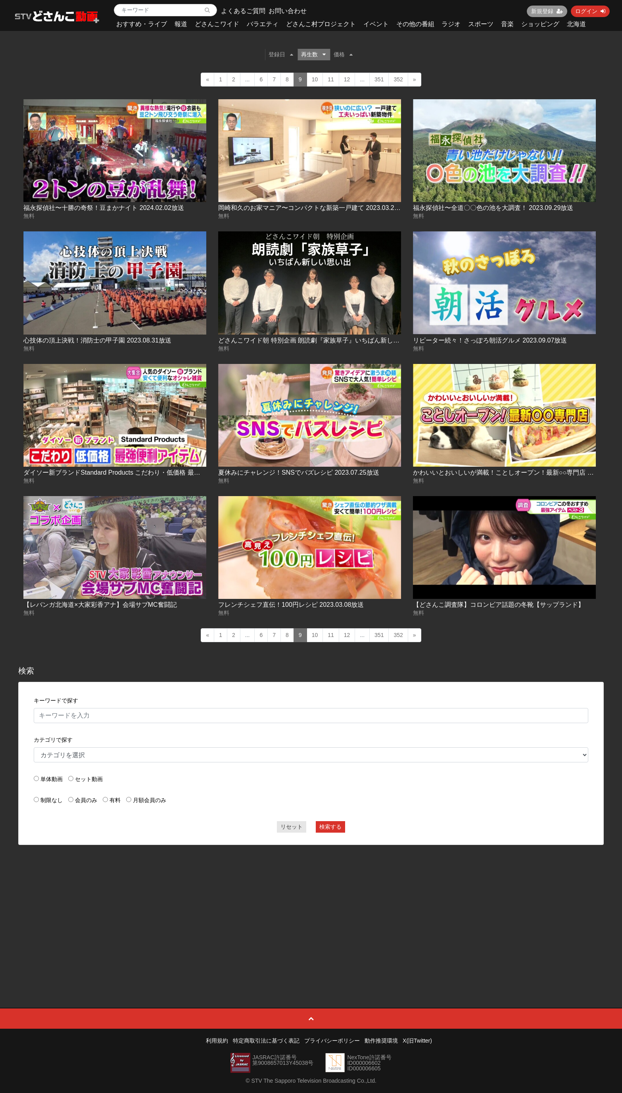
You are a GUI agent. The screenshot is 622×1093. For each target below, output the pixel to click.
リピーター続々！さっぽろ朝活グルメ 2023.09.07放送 (490, 340)
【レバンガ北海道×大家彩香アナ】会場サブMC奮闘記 (100, 604)
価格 (343, 54)
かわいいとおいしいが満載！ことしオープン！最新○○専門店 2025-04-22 (516, 472)
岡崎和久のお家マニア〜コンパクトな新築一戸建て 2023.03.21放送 (314, 207)
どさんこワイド (217, 24)
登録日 (281, 54)
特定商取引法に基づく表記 (266, 1040)
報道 (181, 24)
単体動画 (51, 779)
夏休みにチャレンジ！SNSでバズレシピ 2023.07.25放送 (298, 472)
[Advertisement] (311, 908)
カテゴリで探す (53, 740)
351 (379, 79)
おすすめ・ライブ (141, 24)
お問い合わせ (288, 11)
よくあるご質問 (243, 11)
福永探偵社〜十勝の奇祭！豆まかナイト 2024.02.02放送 (103, 207)
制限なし (51, 800)
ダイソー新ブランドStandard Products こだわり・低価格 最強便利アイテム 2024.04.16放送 (153, 472)
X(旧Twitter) (417, 1040)
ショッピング (540, 24)
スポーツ (480, 24)
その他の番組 (415, 24)
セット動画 (89, 779)
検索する (330, 827)
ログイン (590, 11)
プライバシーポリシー (332, 1040)
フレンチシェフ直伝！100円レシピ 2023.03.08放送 (291, 604)
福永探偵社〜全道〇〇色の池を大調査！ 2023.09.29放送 (493, 207)
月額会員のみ (149, 800)
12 (347, 79)
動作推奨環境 (381, 1040)
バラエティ (262, 24)
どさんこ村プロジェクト (321, 24)
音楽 (507, 24)
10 (315, 79)
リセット (291, 827)
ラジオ (451, 24)
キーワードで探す (56, 700)
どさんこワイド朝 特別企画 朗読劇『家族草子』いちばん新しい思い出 (318, 340)
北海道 (576, 24)
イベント (376, 24)
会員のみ (86, 800)
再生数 (313, 54)
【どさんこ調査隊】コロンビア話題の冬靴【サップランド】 (498, 604)
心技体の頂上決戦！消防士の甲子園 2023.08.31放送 (97, 340)
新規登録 (547, 11)
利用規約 (217, 1040)
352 (398, 79)
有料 (115, 800)
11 (331, 79)
